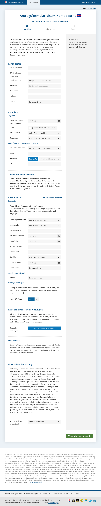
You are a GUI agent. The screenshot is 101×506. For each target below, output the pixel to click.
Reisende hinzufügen (14, 329)
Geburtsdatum (15, 262)
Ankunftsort (14, 133)
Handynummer (15, 80)
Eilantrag (13, 127)
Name (12, 153)
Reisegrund (14, 138)
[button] (33, 81)
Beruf (12, 277)
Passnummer (15, 230)
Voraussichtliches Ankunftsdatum (16, 121)
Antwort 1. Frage (16, 299)
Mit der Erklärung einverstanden (16, 422)
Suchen (33, 159)
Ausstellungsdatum (17, 236)
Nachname (14, 252)
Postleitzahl (14, 91)
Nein (31, 299)
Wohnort (13, 96)
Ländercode (14, 225)
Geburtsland (14, 267)
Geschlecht (14, 257)
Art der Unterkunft (17, 148)
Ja (36, 299)
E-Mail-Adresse (15, 68)
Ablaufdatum (14, 241)
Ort (11, 164)
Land (11, 101)
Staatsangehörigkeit (17, 220)
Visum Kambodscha (51, 21)
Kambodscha (33, 2)
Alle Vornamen (15, 246)
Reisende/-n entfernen (52, 197)
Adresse (13, 85)
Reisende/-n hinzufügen (44, 328)
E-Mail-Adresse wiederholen (15, 74)
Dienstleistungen (35, 482)
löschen (92, 8)
